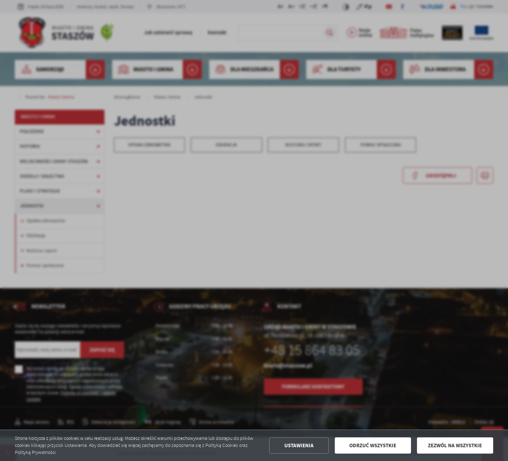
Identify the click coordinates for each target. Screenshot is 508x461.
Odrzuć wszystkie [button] (372, 445)
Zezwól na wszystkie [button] (455, 445)
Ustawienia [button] (299, 445)
